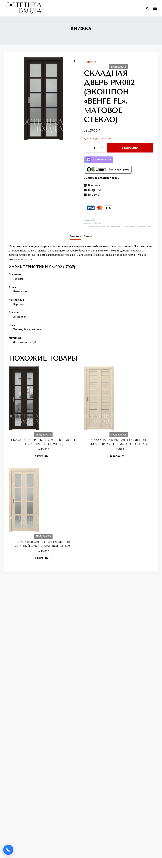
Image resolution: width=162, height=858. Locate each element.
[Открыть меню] (155, 8)
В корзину (127, 151)
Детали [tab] (88, 239)
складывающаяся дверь (140, 230)
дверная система (98, 230)
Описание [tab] (75, 239)
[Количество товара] (92, 151)
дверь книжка (113, 230)
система (124, 230)
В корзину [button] (43, 459)
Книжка (81, 32)
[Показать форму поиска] (147, 8)
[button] (74, 65)
